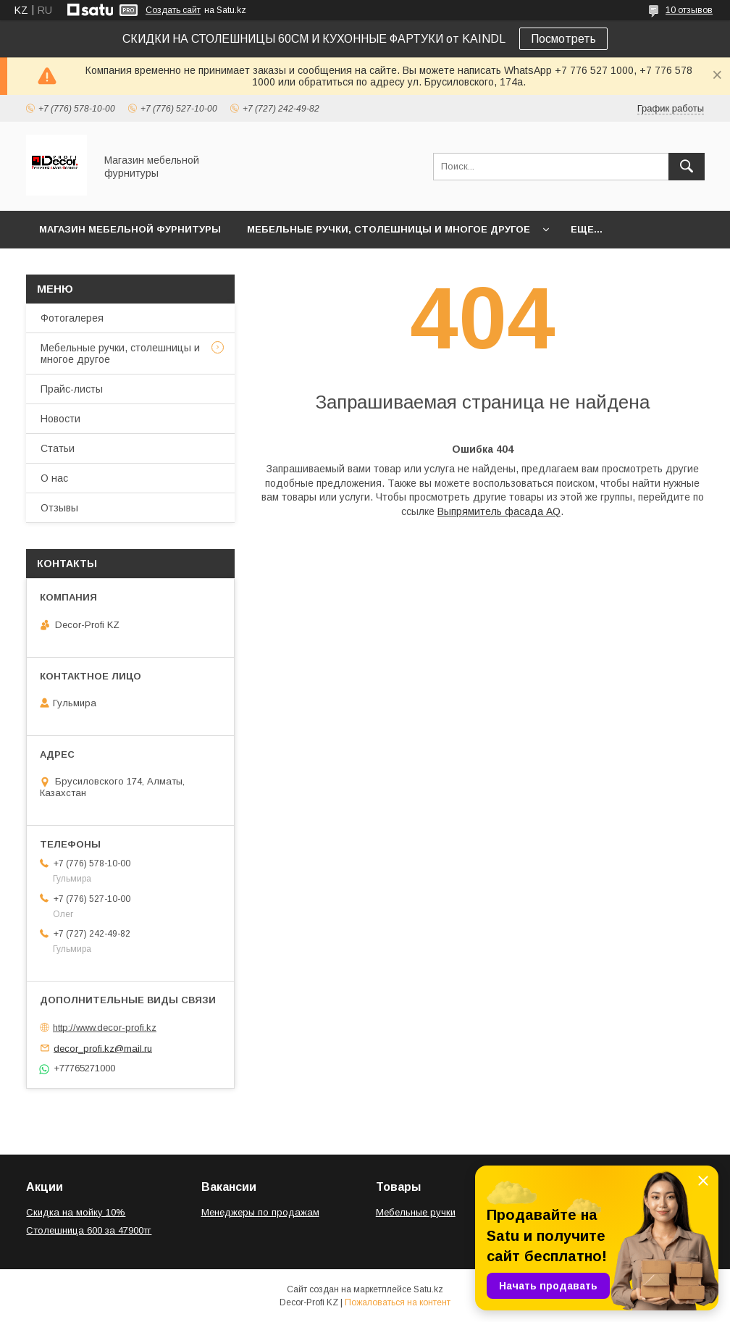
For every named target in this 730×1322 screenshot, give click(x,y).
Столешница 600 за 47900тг (88, 1230)
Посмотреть (563, 39)
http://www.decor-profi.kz (104, 1027)
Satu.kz (428, 1289)
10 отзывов (689, 10)
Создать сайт (173, 10)
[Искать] (686, 166)
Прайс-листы (72, 389)
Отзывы (59, 508)
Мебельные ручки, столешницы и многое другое (388, 229)
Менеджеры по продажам (260, 1212)
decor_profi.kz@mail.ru (103, 1047)
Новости (60, 418)
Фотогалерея (72, 318)
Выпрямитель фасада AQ (499, 511)
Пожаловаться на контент (397, 1302)
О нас (54, 478)
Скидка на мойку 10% (75, 1212)
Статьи (58, 448)
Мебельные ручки (416, 1212)
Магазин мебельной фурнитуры (130, 229)
